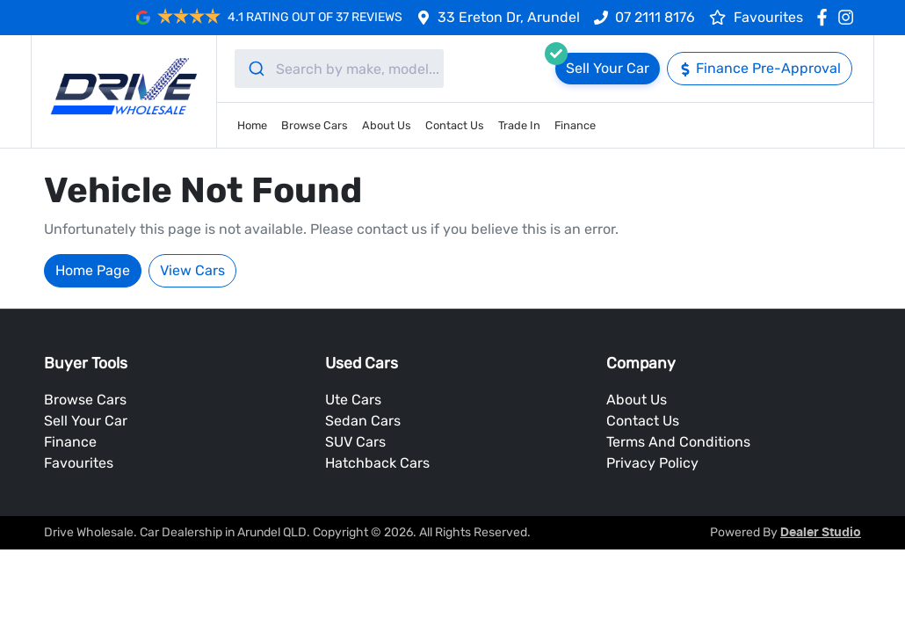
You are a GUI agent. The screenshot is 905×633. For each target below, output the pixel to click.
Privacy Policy (652, 463)
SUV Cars (355, 441)
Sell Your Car (85, 420)
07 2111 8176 (655, 17)
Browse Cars (314, 125)
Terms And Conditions (678, 441)
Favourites (78, 463)
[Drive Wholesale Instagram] (849, 17)
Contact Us (454, 125)
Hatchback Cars (377, 463)
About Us (386, 125)
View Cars (192, 270)
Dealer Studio (820, 533)
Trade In (519, 125)
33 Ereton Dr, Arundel (509, 17)
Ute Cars (353, 399)
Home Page (92, 270)
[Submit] (255, 68)
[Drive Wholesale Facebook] (825, 17)
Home (252, 125)
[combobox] (339, 68)
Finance (575, 125)
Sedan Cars (363, 420)
